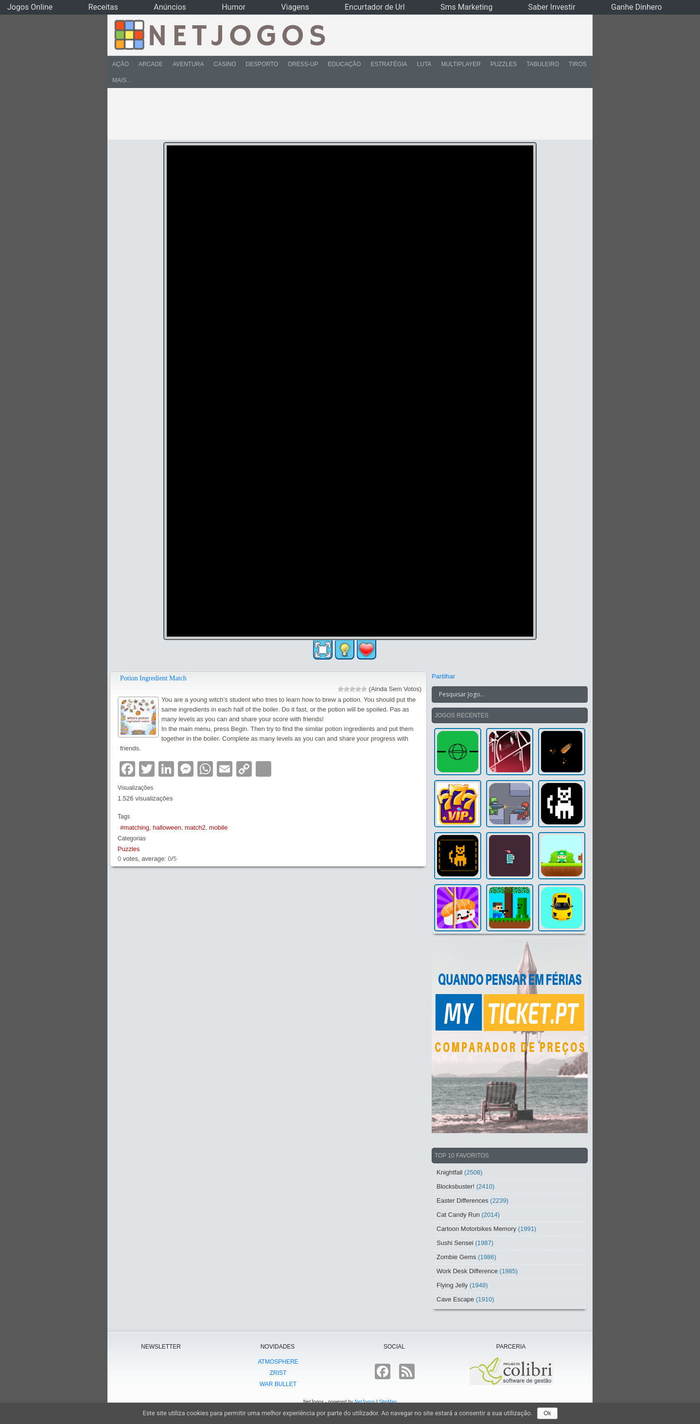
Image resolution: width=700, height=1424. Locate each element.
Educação (344, 64)
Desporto (262, 64)
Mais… (122, 80)
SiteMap (388, 1402)
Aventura (188, 64)
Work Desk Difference (467, 1271)
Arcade (151, 64)
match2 (195, 827)
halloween (167, 827)
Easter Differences (463, 1200)
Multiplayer (461, 64)
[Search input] (504, 694)
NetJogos (364, 1402)
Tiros (578, 64)
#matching (134, 827)
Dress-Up (303, 64)
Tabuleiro (542, 64)
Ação (120, 64)
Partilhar (443, 676)
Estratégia (388, 64)
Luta (424, 64)
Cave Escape (455, 1299)
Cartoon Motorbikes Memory (476, 1228)
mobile (218, 827)
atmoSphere (278, 1361)
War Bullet (278, 1384)
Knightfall (449, 1172)
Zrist (278, 1373)
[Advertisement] (343, 114)
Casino (224, 64)
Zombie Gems (456, 1257)
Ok (547, 1413)
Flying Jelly (452, 1285)
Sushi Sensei (455, 1242)
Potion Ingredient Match (153, 678)
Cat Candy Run (458, 1214)
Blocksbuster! (455, 1186)
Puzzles (503, 64)
